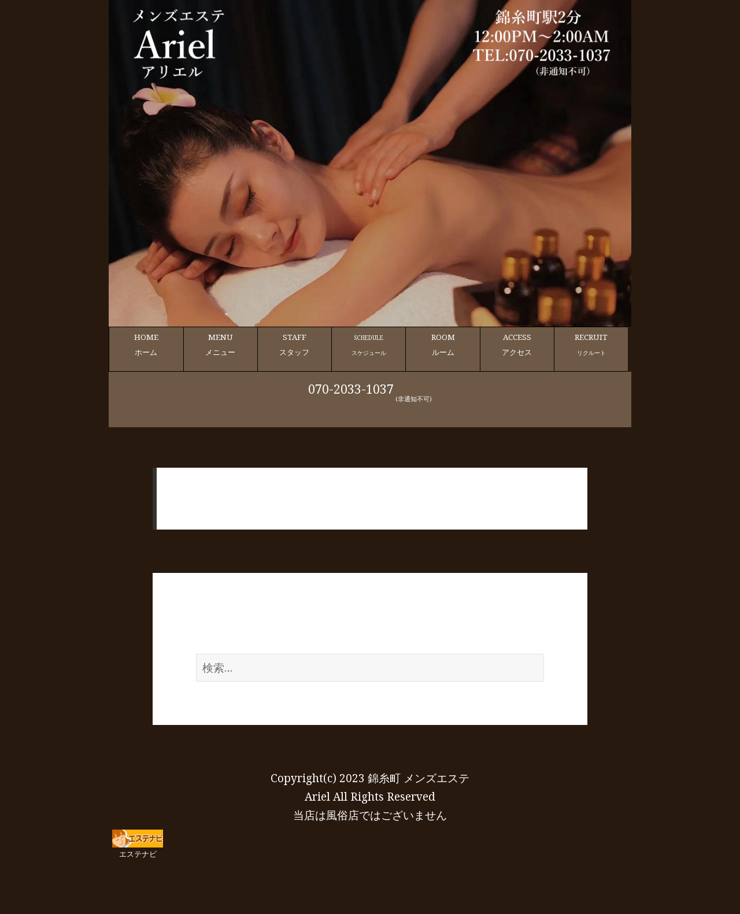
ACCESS (517, 345)
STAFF (294, 345)
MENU (220, 345)
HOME (146, 345)
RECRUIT (591, 345)
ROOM (442, 345)
